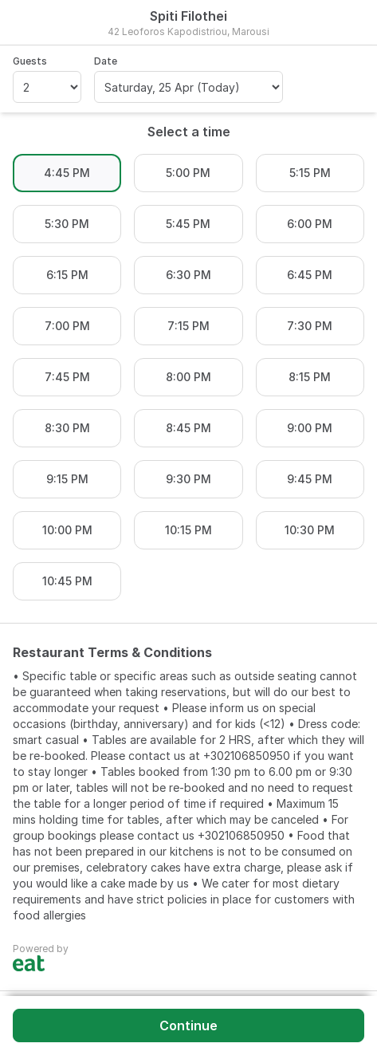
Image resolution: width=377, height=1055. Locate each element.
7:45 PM (67, 377)
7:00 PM (67, 326)
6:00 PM (309, 223)
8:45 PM (188, 428)
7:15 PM (188, 326)
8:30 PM (67, 428)
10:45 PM (67, 581)
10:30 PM (310, 530)
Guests (30, 61)
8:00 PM (188, 377)
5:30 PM (67, 223)
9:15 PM (67, 479)
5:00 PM (188, 172)
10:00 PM (67, 530)
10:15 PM (188, 530)
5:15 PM (310, 172)
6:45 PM (309, 274)
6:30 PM (188, 274)
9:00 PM (309, 428)
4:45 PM (67, 172)
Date (105, 61)
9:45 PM (309, 479)
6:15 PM (67, 274)
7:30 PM (309, 326)
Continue (188, 1025)
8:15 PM (310, 377)
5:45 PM (188, 223)
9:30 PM (188, 479)
